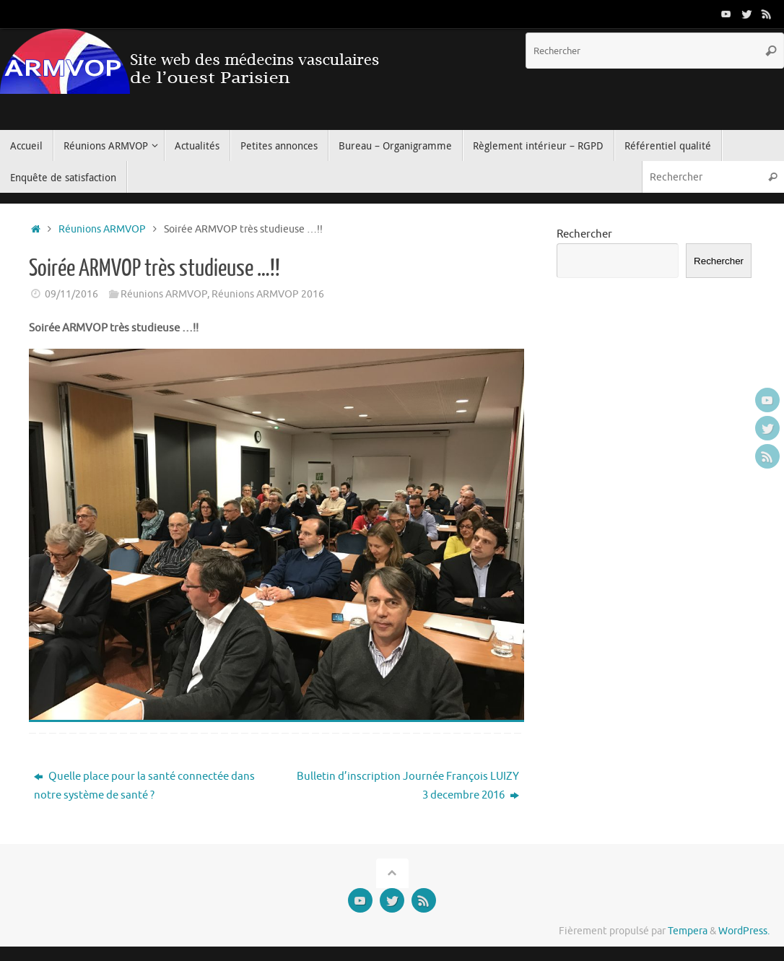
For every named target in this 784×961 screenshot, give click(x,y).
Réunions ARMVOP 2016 (268, 294)
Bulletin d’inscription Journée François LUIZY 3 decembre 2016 (408, 786)
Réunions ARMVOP (102, 229)
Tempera (687, 931)
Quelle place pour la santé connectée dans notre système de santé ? (144, 786)
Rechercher (584, 234)
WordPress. (744, 931)
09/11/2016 (71, 294)
